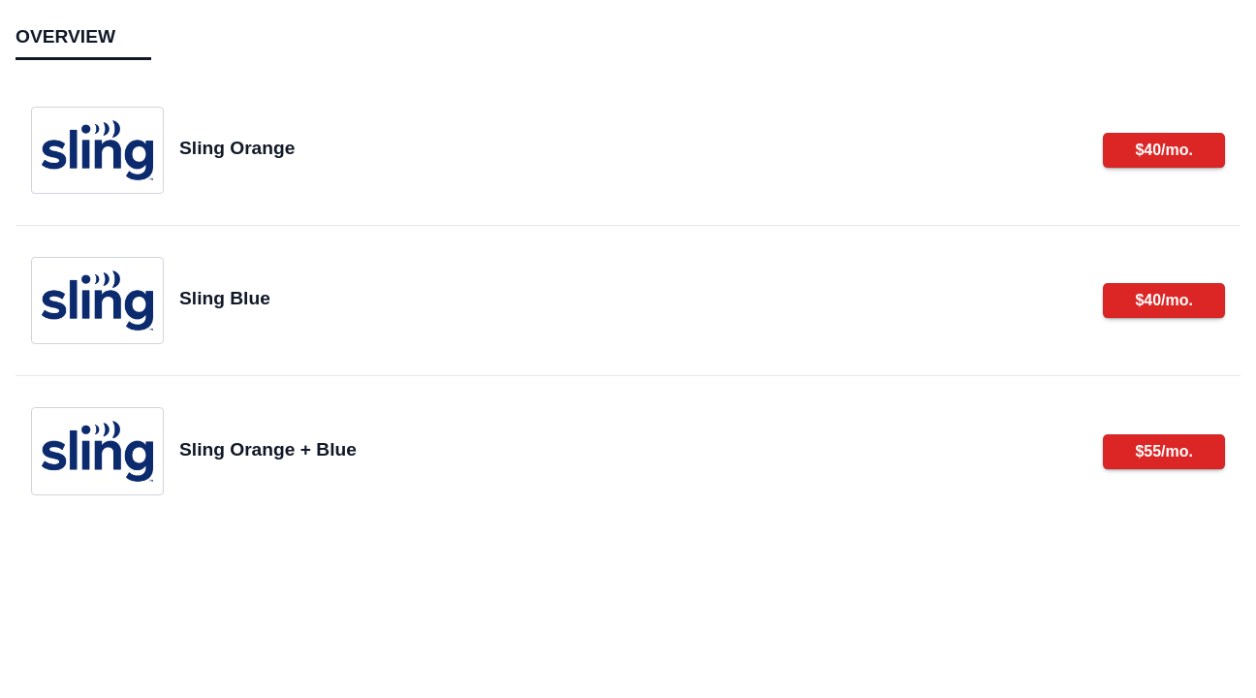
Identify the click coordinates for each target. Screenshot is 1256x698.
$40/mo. (1164, 150)
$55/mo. (1164, 451)
